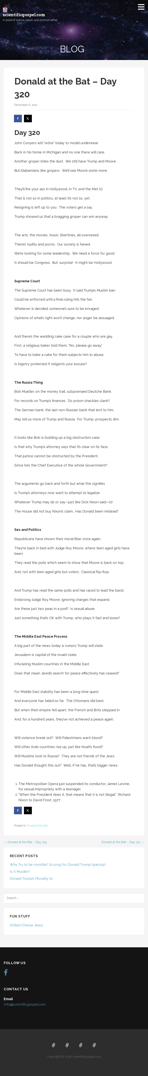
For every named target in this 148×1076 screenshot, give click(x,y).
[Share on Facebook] (18, 118)
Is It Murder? (20, 872)
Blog (94, 1045)
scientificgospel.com (24, 14)
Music (81, 1045)
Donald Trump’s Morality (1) (31, 879)
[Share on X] (28, 118)
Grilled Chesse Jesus (26, 925)
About (67, 1045)
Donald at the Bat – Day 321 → (122, 842)
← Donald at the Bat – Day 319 (25, 842)
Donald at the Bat (37, 825)
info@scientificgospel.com (25, 1004)
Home (54, 1045)
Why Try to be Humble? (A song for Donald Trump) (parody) (58, 865)
